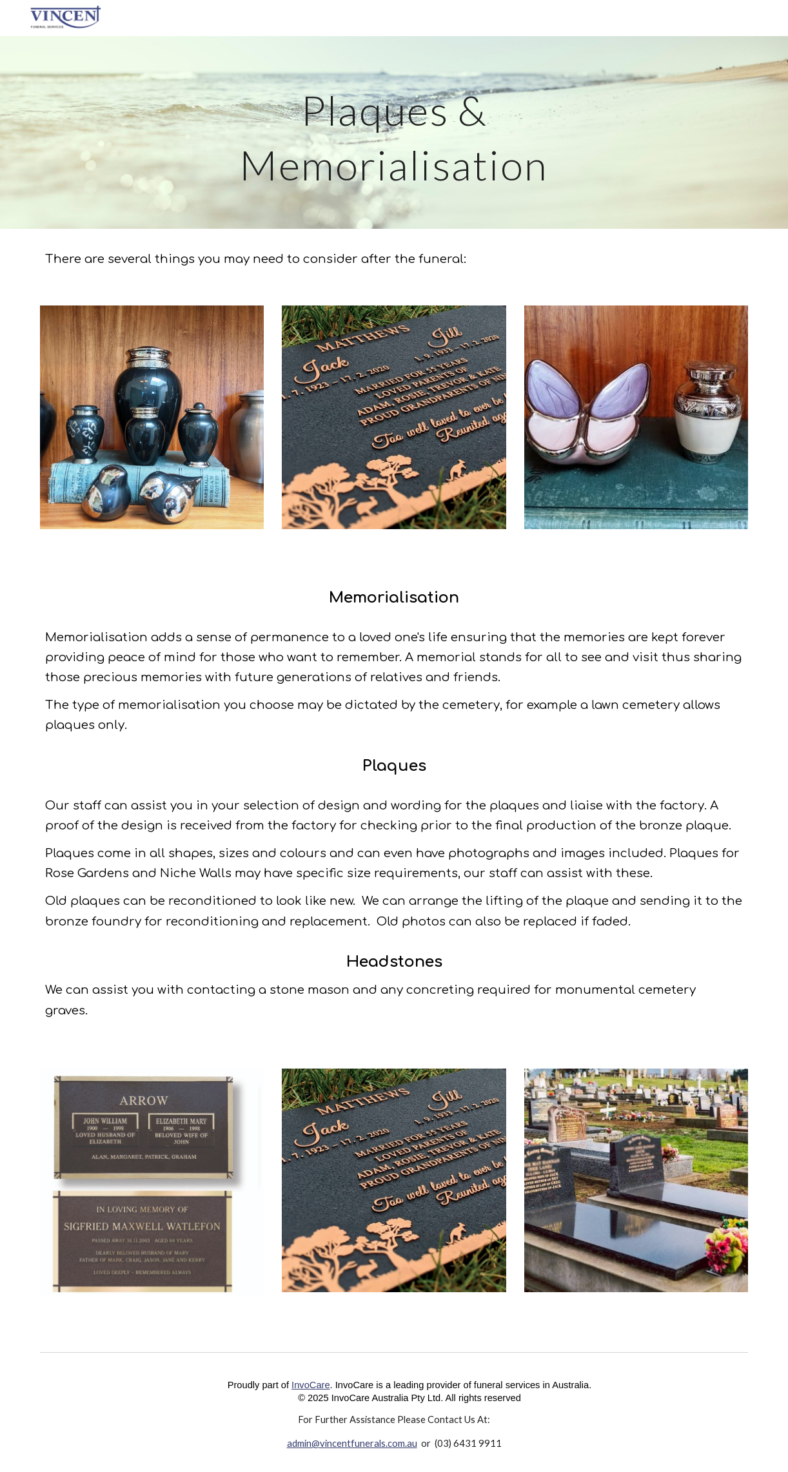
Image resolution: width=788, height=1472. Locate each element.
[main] (394, 132)
